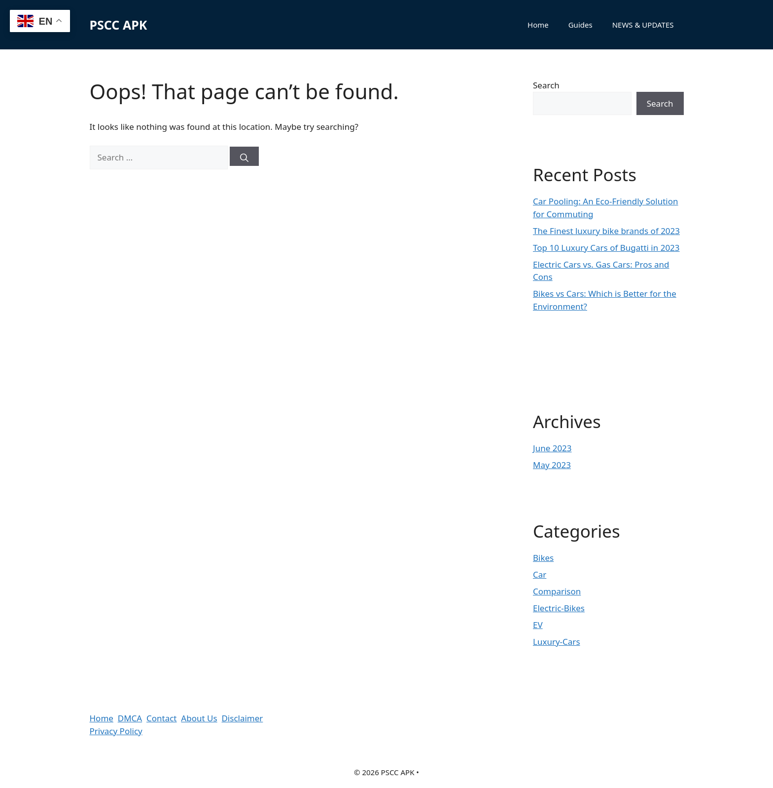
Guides (580, 25)
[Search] (244, 156)
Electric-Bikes (559, 608)
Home (538, 25)
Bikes (543, 557)
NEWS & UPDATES (643, 25)
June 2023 (552, 448)
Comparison (557, 591)
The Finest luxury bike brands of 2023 (606, 230)
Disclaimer (242, 718)
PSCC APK (118, 24)
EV (538, 624)
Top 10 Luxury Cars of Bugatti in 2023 (606, 247)
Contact (161, 718)
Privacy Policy (116, 731)
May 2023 (552, 465)
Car (539, 574)
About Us (199, 718)
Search (546, 85)
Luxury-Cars (556, 641)
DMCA (130, 718)
